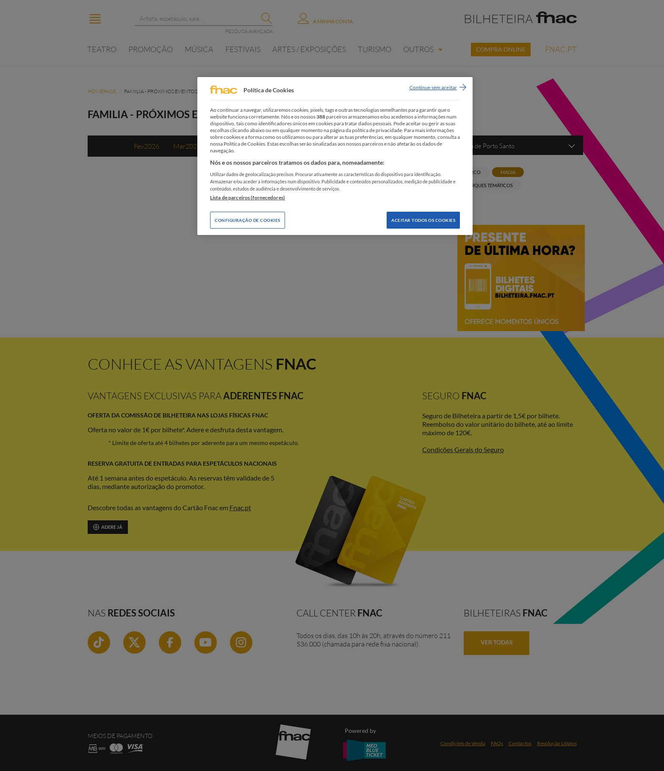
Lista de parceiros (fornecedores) (247, 197)
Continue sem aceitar (433, 87)
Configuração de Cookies (247, 220)
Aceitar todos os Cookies (423, 220)
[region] (335, 156)
